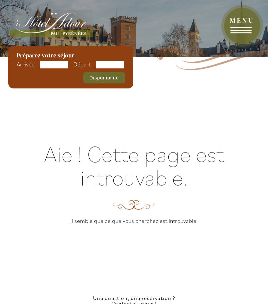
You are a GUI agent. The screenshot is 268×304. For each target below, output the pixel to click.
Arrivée (26, 64)
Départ (82, 64)
